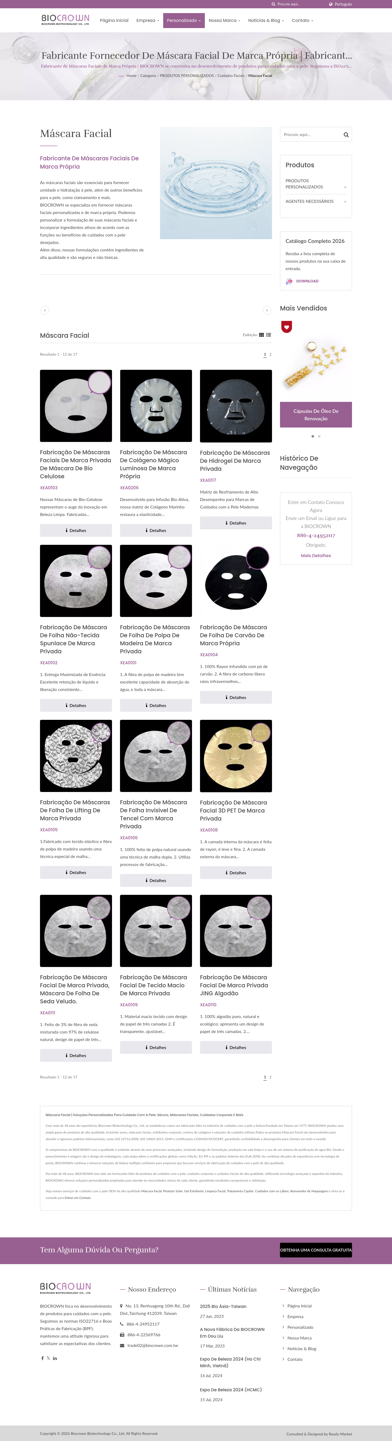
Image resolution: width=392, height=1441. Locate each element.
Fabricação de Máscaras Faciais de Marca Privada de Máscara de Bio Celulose (75, 464)
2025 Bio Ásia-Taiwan (223, 1305)
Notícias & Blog (266, 20)
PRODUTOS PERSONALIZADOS (187, 75)
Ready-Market (340, 1432)
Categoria (148, 75)
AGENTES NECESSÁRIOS (310, 201)
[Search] (301, 4)
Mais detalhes (316, 556)
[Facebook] (42, 1357)
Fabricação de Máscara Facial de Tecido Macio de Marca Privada (153, 985)
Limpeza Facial (215, 1191)
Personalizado (184, 20)
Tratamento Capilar (240, 1191)
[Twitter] (48, 1357)
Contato (302, 20)
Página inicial (114, 20)
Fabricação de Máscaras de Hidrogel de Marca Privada (235, 461)
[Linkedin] (55, 1357)
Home (131, 75)
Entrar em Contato (78, 1198)
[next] (267, 310)
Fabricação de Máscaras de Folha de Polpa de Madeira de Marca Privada (155, 639)
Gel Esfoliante (194, 1191)
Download (302, 281)
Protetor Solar (173, 1191)
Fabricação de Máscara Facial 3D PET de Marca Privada (233, 810)
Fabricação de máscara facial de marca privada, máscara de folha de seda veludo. (75, 989)
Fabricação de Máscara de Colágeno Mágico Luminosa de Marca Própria (153, 464)
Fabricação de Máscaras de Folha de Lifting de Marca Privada (75, 810)
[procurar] (274, 4)
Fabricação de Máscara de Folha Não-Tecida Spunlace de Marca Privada (73, 639)
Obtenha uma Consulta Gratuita (316, 1250)
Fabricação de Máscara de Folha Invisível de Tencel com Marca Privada (153, 814)
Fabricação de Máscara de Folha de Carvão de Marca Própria (233, 635)
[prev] (45, 310)
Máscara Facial (260, 75)
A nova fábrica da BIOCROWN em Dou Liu (232, 1331)
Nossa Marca (225, 20)
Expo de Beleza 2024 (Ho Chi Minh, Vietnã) (230, 1361)
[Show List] (268, 334)
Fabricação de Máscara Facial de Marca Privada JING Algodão (234, 985)
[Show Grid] (261, 334)
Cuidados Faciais (231, 75)
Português (343, 4)
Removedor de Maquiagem (309, 1191)
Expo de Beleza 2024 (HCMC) (231, 1388)
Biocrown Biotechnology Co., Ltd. (98, 1432)
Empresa (148, 20)
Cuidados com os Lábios (272, 1191)
